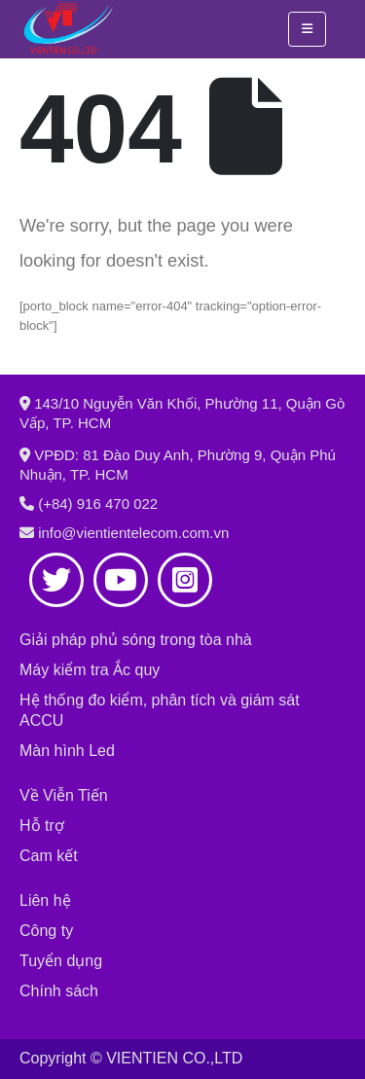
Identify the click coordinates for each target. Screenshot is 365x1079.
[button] (307, 29)
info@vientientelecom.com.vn (133, 532)
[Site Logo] (68, 29)
